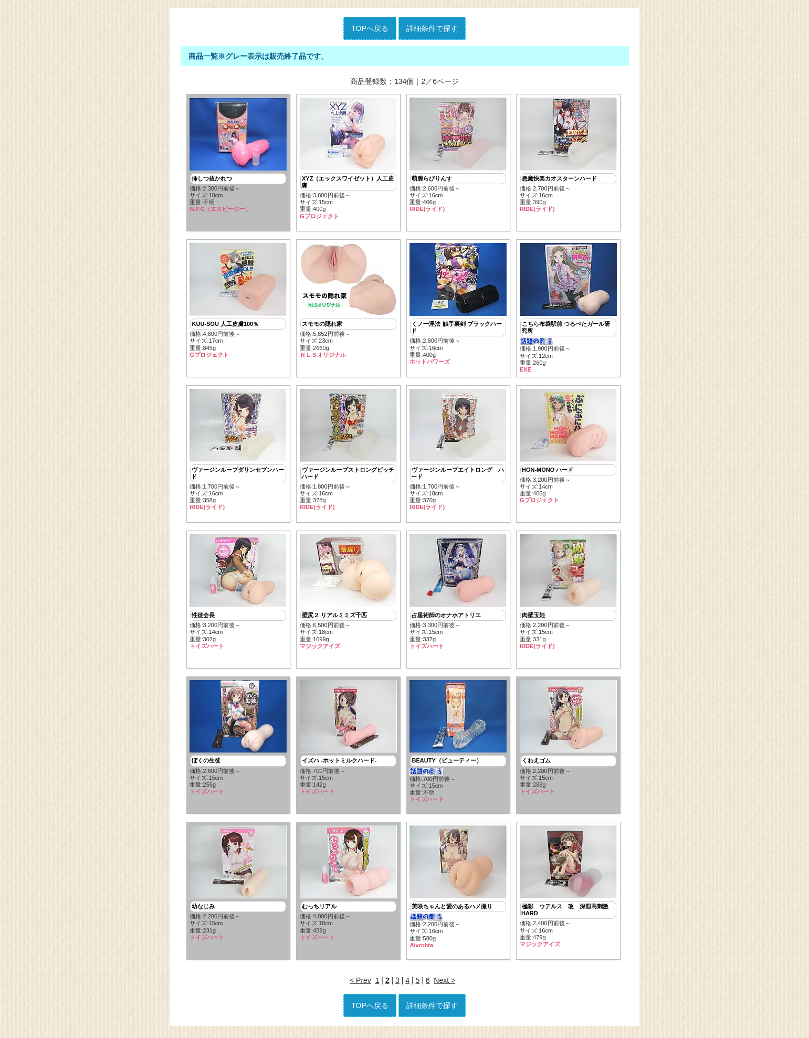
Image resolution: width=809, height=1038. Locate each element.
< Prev (360, 984)
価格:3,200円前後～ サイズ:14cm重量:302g (238, 594)
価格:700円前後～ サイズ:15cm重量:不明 (458, 744)
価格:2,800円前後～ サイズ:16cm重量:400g (458, 305)
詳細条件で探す (432, 28)
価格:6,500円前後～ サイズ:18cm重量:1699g (348, 594)
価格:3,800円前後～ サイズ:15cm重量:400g (348, 159)
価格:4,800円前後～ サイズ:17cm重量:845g (238, 301)
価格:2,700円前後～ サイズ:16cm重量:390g (568, 155)
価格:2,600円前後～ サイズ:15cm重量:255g (238, 740)
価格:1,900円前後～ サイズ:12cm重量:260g (568, 309)
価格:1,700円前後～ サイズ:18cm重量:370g (458, 451)
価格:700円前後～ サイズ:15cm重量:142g (348, 740)
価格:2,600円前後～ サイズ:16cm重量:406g (458, 155)
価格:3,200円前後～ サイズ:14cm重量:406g (568, 447)
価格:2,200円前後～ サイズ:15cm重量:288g (568, 740)
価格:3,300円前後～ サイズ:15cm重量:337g (458, 594)
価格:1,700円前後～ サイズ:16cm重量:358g (238, 451)
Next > (444, 984)
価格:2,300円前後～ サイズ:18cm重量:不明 (238, 155)
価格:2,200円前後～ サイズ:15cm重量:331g (568, 594)
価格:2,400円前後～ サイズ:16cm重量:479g (568, 890)
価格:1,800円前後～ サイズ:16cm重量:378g (348, 451)
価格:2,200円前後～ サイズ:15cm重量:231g (238, 887)
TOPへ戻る (369, 28)
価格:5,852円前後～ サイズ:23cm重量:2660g (348, 301)
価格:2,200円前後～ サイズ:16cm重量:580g (458, 890)
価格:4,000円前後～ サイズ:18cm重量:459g (348, 887)
